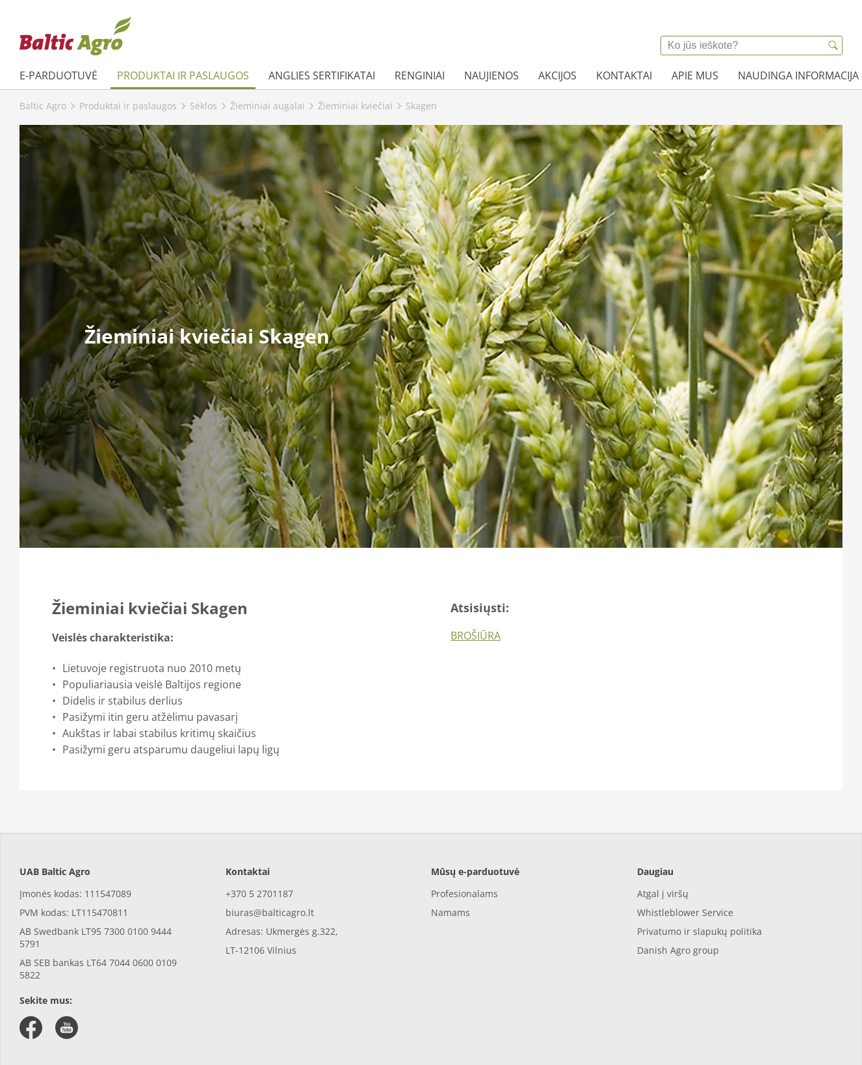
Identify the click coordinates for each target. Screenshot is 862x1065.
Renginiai (420, 75)
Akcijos (557, 75)
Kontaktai (624, 75)
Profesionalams (464, 893)
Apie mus (695, 75)
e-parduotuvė (59, 75)
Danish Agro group (678, 950)
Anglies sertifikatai (321, 75)
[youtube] (66, 1027)
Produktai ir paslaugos (183, 75)
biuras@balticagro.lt (270, 912)
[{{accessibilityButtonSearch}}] (832, 45)
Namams (450, 912)
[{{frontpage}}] (75, 36)
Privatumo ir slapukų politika (699, 931)
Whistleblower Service (685, 912)
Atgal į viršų (662, 893)
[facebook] (31, 1027)
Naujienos (491, 75)
